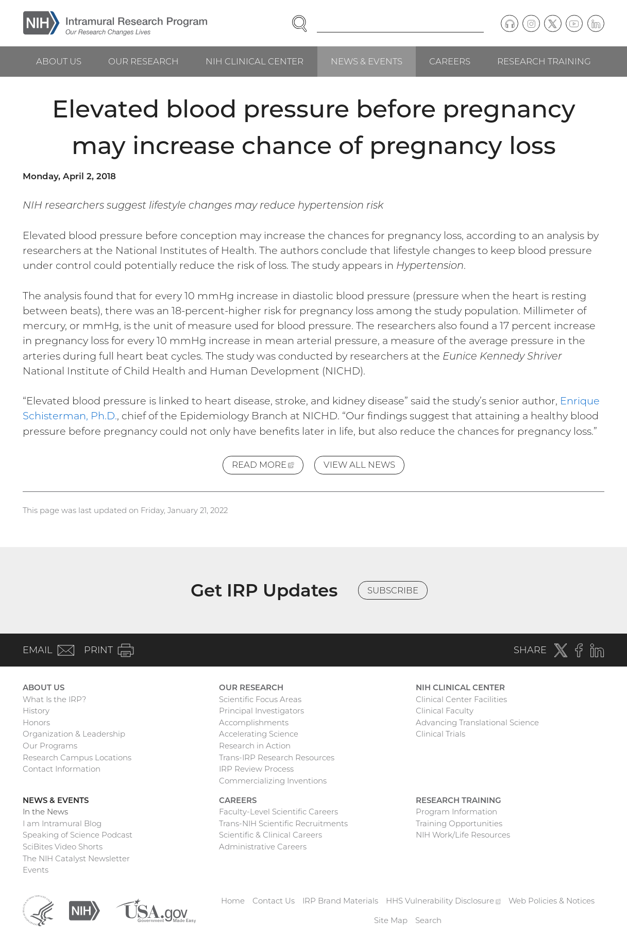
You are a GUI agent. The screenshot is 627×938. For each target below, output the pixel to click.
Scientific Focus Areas (260, 699)
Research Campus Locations (77, 757)
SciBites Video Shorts (63, 846)
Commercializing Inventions (273, 781)
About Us (58, 61)
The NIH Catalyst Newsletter (76, 858)
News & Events (366, 61)
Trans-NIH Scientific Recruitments (283, 823)
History (36, 710)
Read (267, 466)
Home (233, 901)
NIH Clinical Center (254, 61)
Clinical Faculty (444, 710)
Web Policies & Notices (552, 901)
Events (35, 870)
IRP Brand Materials (340, 901)
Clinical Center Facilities (461, 699)
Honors (36, 722)
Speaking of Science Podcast (77, 835)
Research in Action (255, 746)
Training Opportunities (459, 823)
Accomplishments (254, 722)
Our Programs (50, 746)
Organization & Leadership (74, 734)
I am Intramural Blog (62, 823)
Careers (449, 61)
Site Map (391, 920)
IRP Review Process (256, 769)
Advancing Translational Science (477, 722)
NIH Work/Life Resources (463, 835)
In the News (45, 811)
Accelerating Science (258, 734)
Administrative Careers (263, 846)
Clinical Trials (440, 734)
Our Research (143, 61)
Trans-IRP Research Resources (276, 757)
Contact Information (61, 769)
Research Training (544, 61)
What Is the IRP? (54, 699)
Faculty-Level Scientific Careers (278, 811)
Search (428, 920)
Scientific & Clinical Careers (270, 835)
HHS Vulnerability (443, 901)
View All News (359, 464)
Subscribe (392, 590)
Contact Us (273, 901)
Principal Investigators (261, 710)
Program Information (456, 811)
